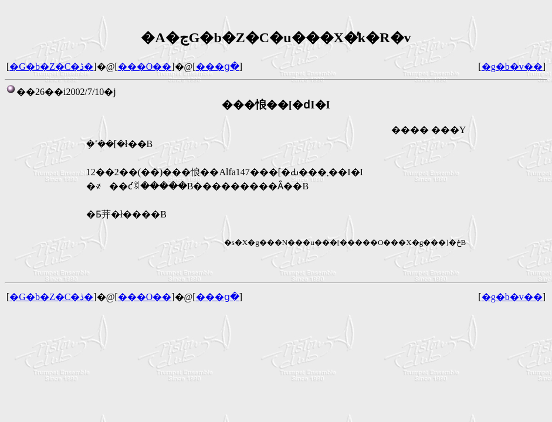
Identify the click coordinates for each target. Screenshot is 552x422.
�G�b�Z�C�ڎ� (51, 67)
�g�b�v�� (512, 67)
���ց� (217, 67)
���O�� (145, 67)
